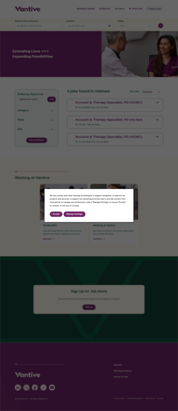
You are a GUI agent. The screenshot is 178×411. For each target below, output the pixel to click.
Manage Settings (75, 214)
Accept (56, 214)
